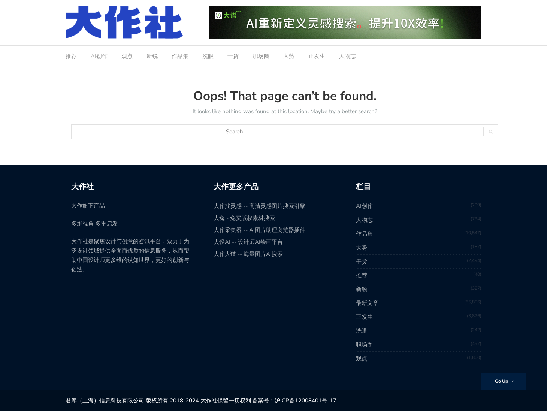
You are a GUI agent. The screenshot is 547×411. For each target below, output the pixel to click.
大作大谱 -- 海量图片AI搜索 (248, 254)
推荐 (71, 56)
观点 (127, 56)
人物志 (347, 56)
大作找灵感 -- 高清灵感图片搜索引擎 (259, 206)
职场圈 (261, 56)
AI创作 (99, 56)
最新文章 (367, 303)
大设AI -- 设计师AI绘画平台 (248, 242)
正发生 (316, 56)
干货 (233, 56)
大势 (288, 56)
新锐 (152, 56)
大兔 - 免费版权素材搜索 (244, 218)
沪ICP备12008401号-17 (305, 400)
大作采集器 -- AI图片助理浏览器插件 (259, 230)
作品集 (180, 56)
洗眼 (208, 56)
